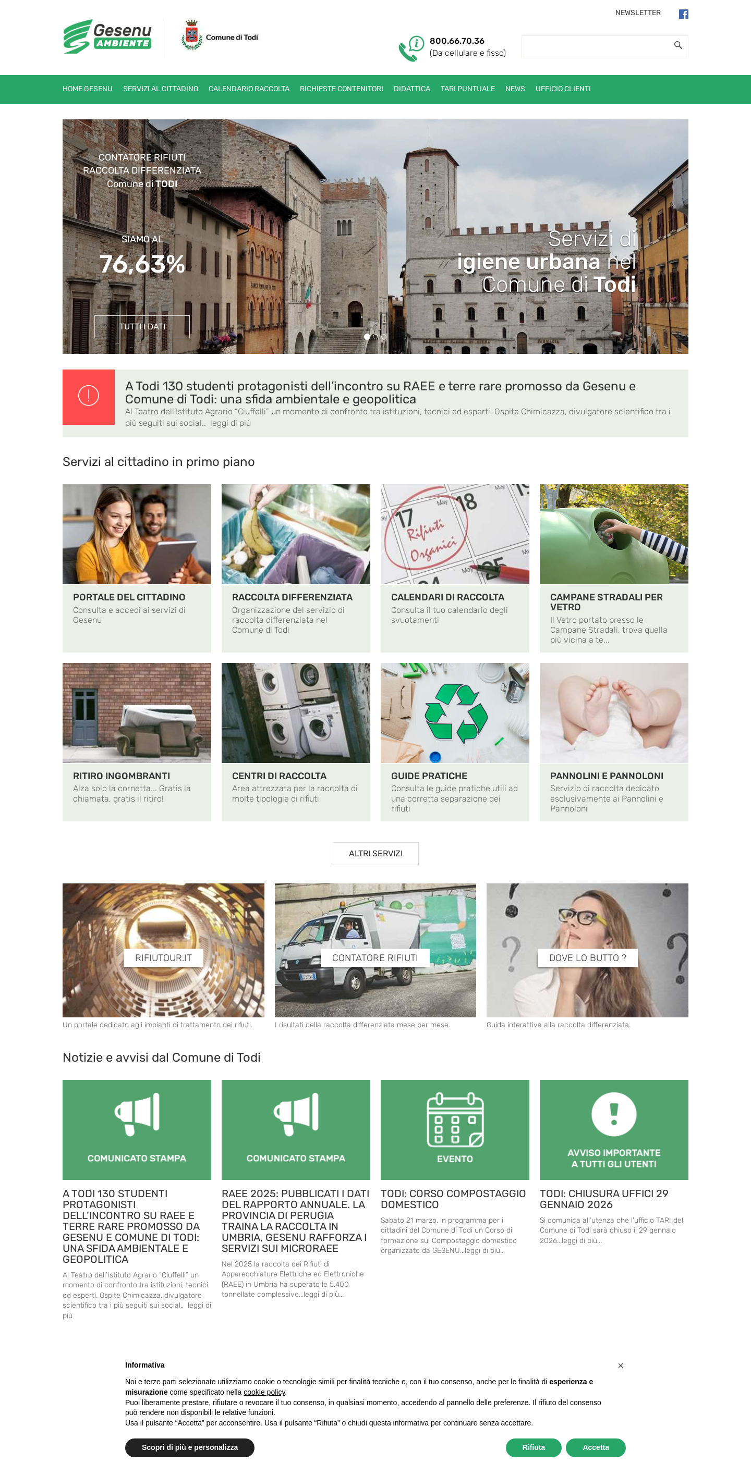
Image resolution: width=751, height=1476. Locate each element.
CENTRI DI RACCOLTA (279, 776)
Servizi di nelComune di (546, 262)
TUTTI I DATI (142, 326)
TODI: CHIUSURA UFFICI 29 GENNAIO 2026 (604, 1199)
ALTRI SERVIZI (376, 853)
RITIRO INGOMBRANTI (121, 776)
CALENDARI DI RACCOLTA (447, 597)
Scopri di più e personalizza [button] (190, 1447)
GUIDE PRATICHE (429, 776)
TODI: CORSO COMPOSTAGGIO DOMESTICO (453, 1199)
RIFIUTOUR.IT (163, 958)
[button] (620, 1365)
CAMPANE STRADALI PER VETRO (606, 602)
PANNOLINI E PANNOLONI (606, 776)
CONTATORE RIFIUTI (375, 958)
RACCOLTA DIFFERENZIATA (292, 597)
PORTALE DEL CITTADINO (129, 597)
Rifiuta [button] (534, 1447)
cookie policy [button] (264, 1392)
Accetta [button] (596, 1447)
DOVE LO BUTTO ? (587, 958)
